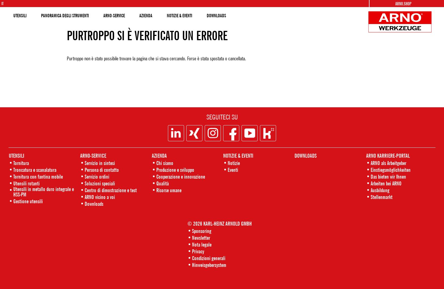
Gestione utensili (28, 201)
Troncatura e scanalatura (34, 169)
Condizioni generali (208, 258)
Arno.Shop (403, 3)
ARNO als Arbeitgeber (388, 163)
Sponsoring (201, 231)
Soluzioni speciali (100, 183)
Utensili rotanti (26, 183)
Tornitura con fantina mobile (38, 176)
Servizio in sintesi (100, 163)
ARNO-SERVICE (114, 15)
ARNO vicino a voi (100, 197)
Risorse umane (169, 190)
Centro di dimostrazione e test (111, 190)
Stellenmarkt (381, 197)
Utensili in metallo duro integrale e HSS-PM (43, 191)
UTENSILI (20, 15)
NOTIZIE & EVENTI (179, 15)
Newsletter (201, 237)
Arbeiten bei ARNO (386, 183)
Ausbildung (380, 190)
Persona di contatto (102, 169)
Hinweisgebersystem (209, 264)
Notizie (234, 163)
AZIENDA (145, 15)
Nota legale (202, 244)
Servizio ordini (97, 176)
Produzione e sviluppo (175, 169)
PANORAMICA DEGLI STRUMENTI (65, 15)
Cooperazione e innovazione (180, 176)
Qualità (162, 183)
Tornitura (21, 163)
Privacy (198, 251)
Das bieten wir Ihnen (388, 176)
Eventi (233, 169)
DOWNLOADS (216, 15)
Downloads (94, 203)
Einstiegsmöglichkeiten (391, 169)
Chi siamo (164, 163)
